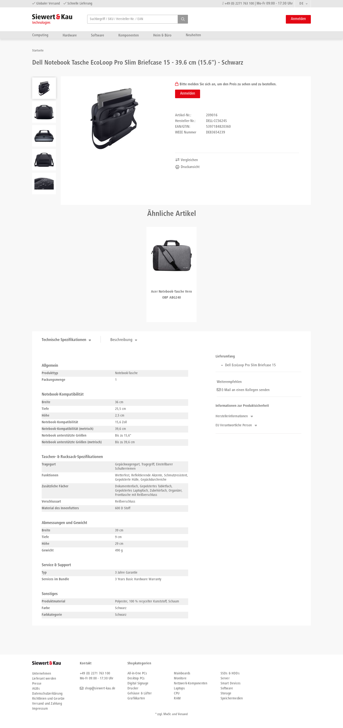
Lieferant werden (44, 679)
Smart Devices (231, 683)
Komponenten (128, 35)
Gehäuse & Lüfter (139, 693)
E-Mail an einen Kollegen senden (243, 390)
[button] (183, 19)
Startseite (38, 50)
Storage (226, 693)
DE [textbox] (301, 3)
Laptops (179, 688)
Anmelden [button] (298, 19)
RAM (177, 698)
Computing (40, 35)
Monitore (180, 678)
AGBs (36, 689)
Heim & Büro (162, 35)
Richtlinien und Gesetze (48, 699)
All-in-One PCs (137, 673)
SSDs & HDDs (230, 673)
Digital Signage (137, 683)
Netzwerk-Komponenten (190, 683)
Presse (36, 684)
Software (97, 35)
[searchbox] (137, 19)
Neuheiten (193, 35)
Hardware (70, 35)
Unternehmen (41, 674)
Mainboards (182, 673)
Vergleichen (186, 160)
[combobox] (303, 3)
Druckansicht (187, 167)
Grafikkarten (136, 698)
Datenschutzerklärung (47, 694)
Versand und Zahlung (47, 704)
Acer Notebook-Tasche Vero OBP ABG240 (171, 295)
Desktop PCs (136, 678)
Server (225, 678)
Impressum (40, 709)
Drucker (132, 688)
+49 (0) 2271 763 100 (239, 3)
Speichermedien (232, 698)
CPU (176, 693)
